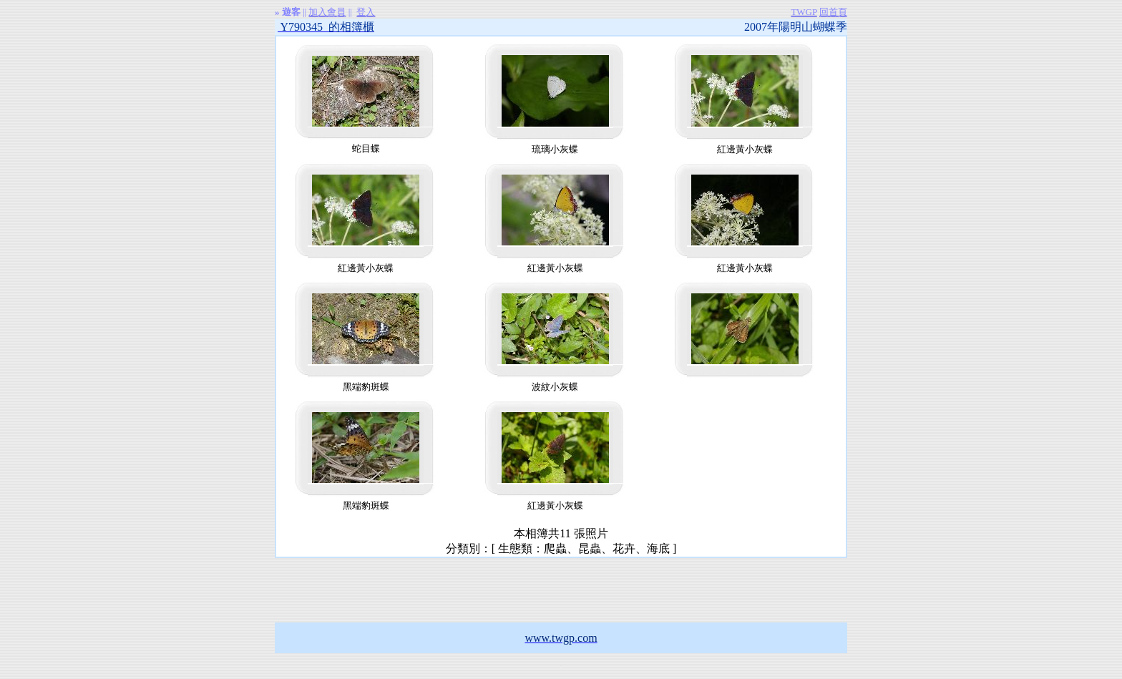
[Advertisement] (561, 590)
